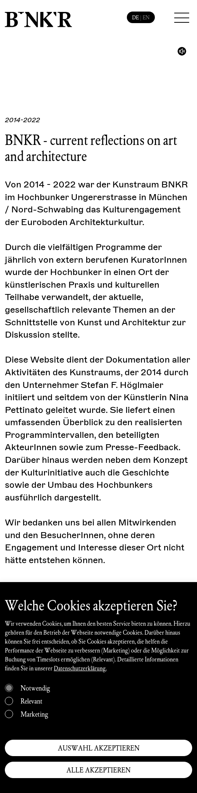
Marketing (34, 714)
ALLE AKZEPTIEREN (98, 770)
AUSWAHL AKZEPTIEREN (99, 748)
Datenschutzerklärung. (80, 668)
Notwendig (35, 688)
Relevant (32, 701)
